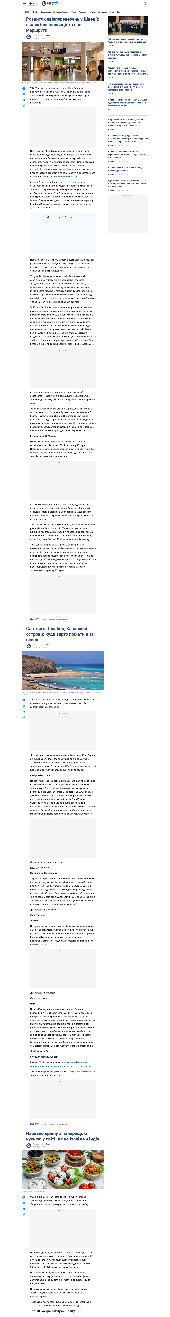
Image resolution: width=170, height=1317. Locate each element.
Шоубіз (35, 12)
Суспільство (46, 12)
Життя (93, 12)
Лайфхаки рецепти (61, 12)
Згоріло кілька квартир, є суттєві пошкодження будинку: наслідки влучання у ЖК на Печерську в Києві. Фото (128, 138)
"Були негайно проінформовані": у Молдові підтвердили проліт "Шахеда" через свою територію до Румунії (127, 103)
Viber (37, 1075)
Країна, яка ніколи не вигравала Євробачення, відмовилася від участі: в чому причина (126, 154)
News (109, 109)
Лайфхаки (102, 12)
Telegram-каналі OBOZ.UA (82, 1071)
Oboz (34, 645)
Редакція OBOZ (38, 35)
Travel (74, 12)
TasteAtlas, (67, 1252)
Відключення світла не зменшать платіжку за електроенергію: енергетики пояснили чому (127, 183)
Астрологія (83, 12)
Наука (111, 12)
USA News (70, 766)
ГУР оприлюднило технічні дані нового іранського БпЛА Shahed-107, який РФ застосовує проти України (126, 87)
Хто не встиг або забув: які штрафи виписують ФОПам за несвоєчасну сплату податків (127, 55)
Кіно (118, 12)
